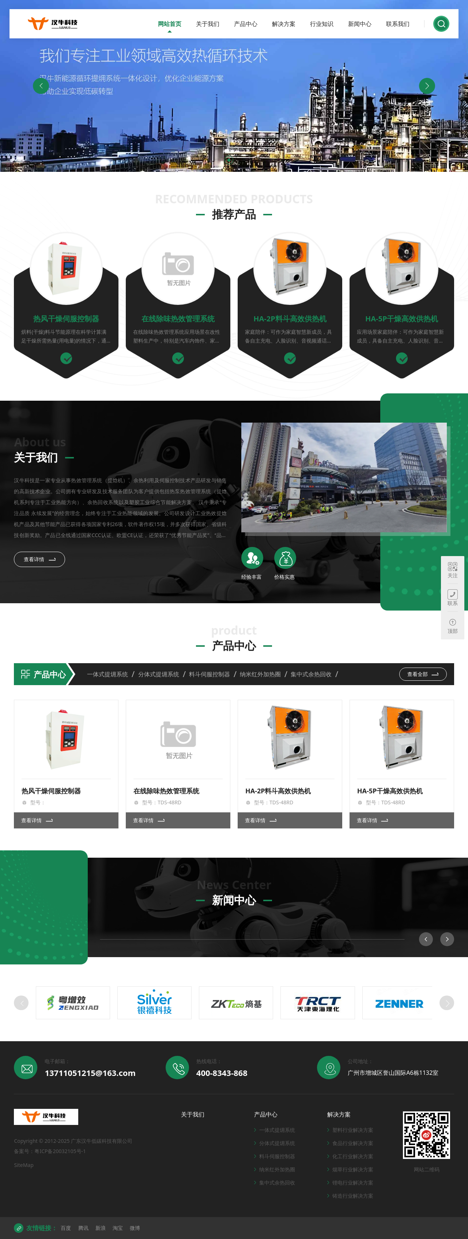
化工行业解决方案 (350, 1156)
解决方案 (283, 24)
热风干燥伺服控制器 (66, 319)
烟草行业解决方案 (350, 1169)
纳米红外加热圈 (260, 674)
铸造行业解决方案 (350, 1195)
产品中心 (245, 24)
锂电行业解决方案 (350, 1182)
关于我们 (207, 24)
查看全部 (423, 673)
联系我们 (398, 24)
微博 (135, 1227)
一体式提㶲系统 (107, 674)
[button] (228, 160)
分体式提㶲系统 (158, 674)
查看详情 (40, 559)
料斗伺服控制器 (209, 674)
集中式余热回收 (311, 674)
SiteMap (23, 1164)
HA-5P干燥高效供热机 (401, 319)
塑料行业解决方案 (350, 1129)
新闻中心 (359, 24)
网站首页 (169, 24)
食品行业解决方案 (350, 1143)
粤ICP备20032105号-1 (60, 1151)
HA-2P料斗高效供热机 (289, 319)
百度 (66, 1227)
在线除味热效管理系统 (178, 319)
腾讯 (83, 1227)
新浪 (100, 1227)
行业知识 (321, 24)
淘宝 (118, 1227)
